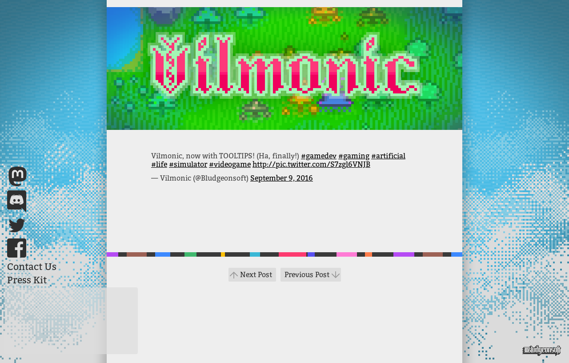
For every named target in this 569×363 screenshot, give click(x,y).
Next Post (256, 274)
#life (159, 164)
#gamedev (319, 156)
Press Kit (27, 280)
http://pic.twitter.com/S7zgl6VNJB (311, 164)
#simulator (188, 164)
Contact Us (31, 267)
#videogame (230, 164)
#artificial (388, 156)
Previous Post (306, 274)
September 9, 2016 (281, 178)
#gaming (353, 156)
